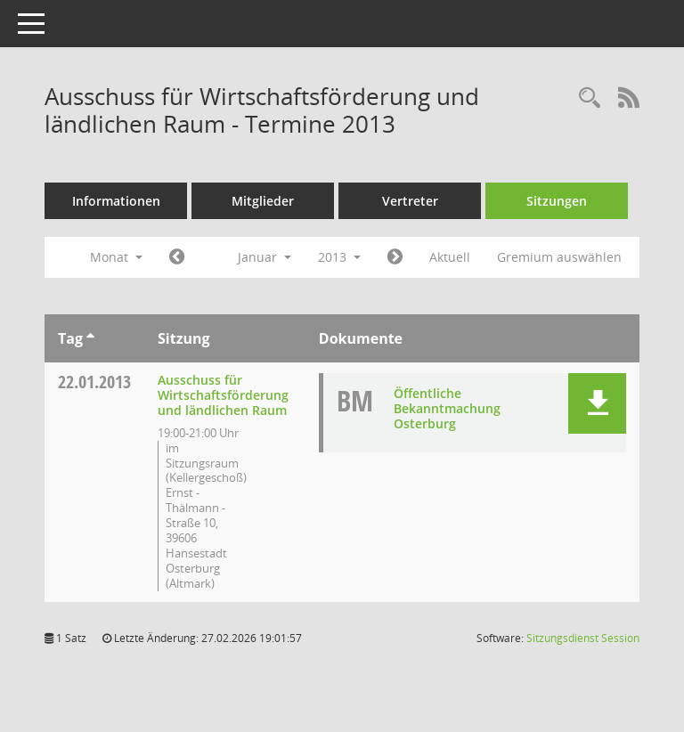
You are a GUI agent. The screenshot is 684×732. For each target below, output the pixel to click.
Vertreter (410, 200)
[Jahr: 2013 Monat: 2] (395, 257)
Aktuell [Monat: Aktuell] (449, 256)
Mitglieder (263, 200)
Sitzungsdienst (582, 638)
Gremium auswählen (559, 256)
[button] (597, 403)
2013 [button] (339, 256)
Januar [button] (264, 256)
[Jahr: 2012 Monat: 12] (177, 257)
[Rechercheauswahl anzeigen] (589, 98)
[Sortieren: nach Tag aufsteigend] (90, 338)
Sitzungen (556, 200)
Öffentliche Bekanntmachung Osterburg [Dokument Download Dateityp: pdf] (447, 408)
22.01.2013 (94, 382)
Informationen (116, 200)
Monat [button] (116, 256)
